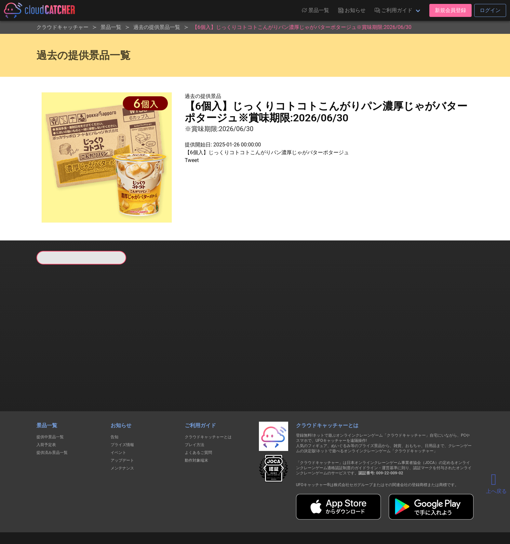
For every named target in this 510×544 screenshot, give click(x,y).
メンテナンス (122, 434)
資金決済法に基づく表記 (238, 515)
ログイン (490, 10)
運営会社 (375, 515)
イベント (118, 419)
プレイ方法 (194, 411)
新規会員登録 (450, 10)
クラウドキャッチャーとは (208, 403)
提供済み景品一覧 (52, 419)
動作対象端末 (196, 427)
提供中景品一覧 (50, 403)
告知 (114, 403)
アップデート (122, 427)
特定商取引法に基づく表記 (296, 515)
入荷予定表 (46, 411)
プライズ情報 (122, 411)
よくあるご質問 (198, 419)
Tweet (192, 160)
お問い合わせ (343, 515)
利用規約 (198, 515)
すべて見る (61, 350)
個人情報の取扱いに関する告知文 (149, 515)
